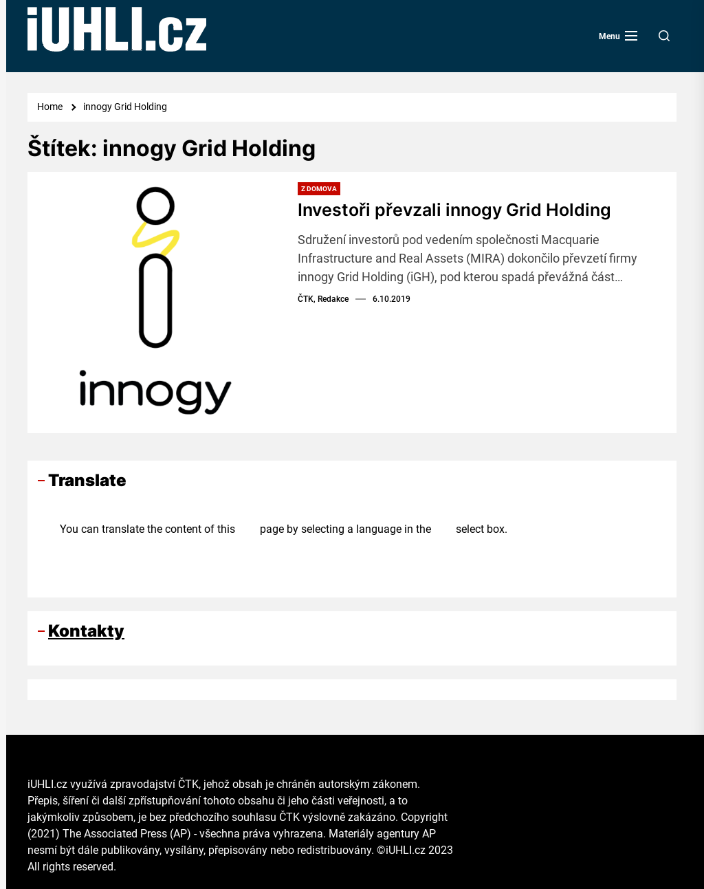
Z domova (319, 189)
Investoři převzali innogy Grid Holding (459, 209)
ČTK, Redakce (323, 299)
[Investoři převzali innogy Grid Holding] (157, 302)
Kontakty (86, 631)
